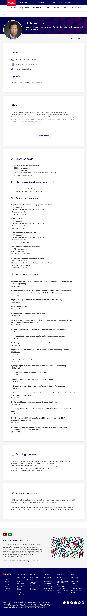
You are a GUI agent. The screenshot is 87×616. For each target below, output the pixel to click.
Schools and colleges (77, 588)
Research (55, 8)
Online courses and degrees (22, 580)
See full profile (75, 38)
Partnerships (47, 583)
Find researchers (48, 588)
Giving (59, 592)
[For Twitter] (68, 602)
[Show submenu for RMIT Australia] (29, 2)
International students (20, 589)
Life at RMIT (36, 8)
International (76, 8)
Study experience (35, 577)
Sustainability (74, 586)
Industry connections (33, 589)
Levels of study (21, 577)
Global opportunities (36, 586)
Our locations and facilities (76, 591)
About (47, 8)
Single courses (21, 583)
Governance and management (75, 580)
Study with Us (21, 574)
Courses (13, 8)
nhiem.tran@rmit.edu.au (23, 69)
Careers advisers (21, 594)
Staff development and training (62, 581)
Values (73, 583)
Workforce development (61, 578)
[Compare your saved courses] (75, 2)
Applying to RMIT (21, 586)
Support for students (33, 583)
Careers (7, 588)
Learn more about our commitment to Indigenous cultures (21, 561)
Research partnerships (60, 585)
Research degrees (49, 586)
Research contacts (49, 590)
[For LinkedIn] (75, 602)
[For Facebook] (64, 602)
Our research (47, 577)
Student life (33, 580)
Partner (65, 8)
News (6, 579)
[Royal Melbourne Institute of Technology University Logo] (11, 3)
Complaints (6, 604)
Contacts (7, 591)
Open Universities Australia (32, 606)
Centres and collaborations (48, 580)
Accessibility (36, 602)
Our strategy (74, 577)
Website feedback (46, 602)
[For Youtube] (79, 602)
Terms (25, 602)
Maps (6, 586)
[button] (78, 2)
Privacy (30, 602)
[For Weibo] (83, 602)
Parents (19, 592)
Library (7, 584)
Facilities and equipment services (62, 589)
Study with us (24, 8)
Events (7, 581)
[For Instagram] (71, 602)
